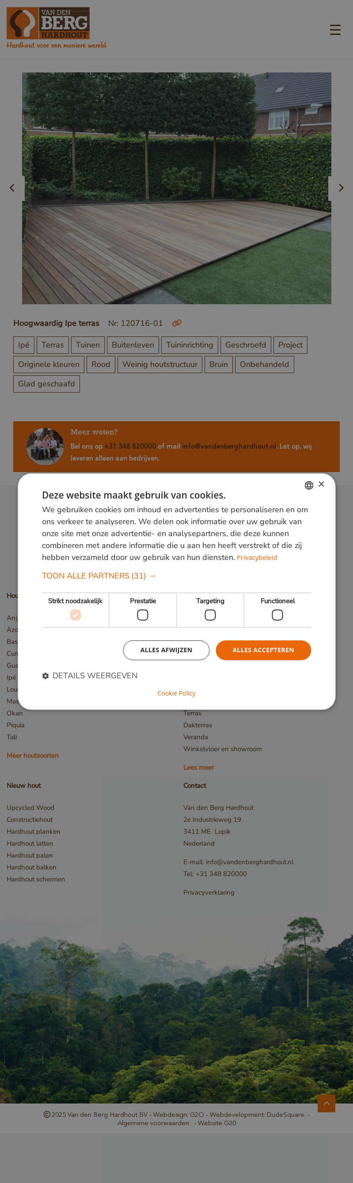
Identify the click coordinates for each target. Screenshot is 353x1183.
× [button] (321, 484)
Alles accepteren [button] (263, 650)
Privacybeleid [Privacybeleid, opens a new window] (257, 557)
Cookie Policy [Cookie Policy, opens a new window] (177, 693)
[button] (176, 576)
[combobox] (308, 485)
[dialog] (176, 591)
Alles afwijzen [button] (166, 650)
